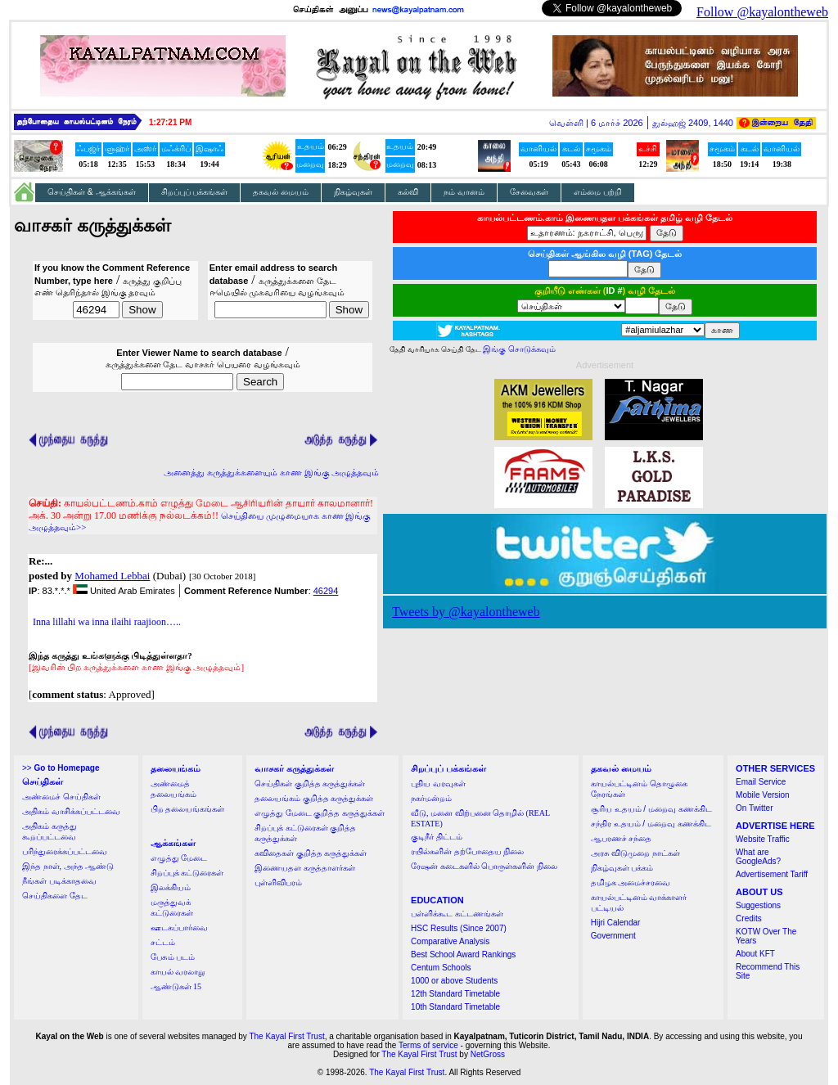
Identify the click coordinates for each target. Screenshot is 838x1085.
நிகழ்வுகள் (353, 191)
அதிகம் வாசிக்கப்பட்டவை (71, 811)
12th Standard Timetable (455, 993)
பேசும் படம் (173, 956)
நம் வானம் (464, 191)
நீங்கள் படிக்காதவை (59, 880)
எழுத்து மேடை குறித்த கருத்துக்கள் (320, 812)
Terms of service (428, 1045)
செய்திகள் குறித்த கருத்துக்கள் (310, 783)
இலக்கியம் (171, 887)
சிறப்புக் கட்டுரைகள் (187, 872)
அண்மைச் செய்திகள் (61, 796)
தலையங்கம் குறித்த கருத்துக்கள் (314, 798)
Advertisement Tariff (772, 874)
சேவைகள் (529, 191)
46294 (326, 591)
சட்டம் (163, 942)
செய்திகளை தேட (55, 895)
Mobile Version (763, 794)
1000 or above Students (454, 980)
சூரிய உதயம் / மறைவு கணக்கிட (651, 808)
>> (60, 767)
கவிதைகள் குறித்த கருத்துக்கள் (311, 853)
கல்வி (408, 191)
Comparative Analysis (450, 941)
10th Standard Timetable (455, 1006)
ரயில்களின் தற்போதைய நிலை (467, 851)
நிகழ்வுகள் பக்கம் (622, 867)
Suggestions (758, 905)
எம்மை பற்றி (598, 191)
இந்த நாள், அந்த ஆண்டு (68, 866)
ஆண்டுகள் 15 (176, 986)
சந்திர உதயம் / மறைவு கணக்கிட (651, 823)
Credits (749, 918)
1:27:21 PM (170, 122)
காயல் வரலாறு (178, 971)
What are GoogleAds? (758, 857)
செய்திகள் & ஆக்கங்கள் (91, 191)
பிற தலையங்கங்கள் (188, 808)
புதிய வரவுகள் (438, 783)
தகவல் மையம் (281, 191)
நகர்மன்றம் (431, 798)
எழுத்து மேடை (179, 857)
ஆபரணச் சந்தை (621, 838)
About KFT (755, 953)
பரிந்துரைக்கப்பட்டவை (64, 851)
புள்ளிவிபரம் (278, 882)
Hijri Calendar (616, 922)
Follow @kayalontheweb (762, 12)
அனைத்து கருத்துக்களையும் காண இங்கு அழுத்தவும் (271, 472)
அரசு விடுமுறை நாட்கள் (635, 853)
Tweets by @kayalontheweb (466, 612)
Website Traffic (763, 839)
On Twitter (754, 808)
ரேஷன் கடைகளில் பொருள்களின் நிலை (484, 866)
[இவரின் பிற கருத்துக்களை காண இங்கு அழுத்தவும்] (136, 667)
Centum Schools (441, 967)
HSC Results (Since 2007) (459, 928)
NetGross (488, 1054)
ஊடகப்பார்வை (179, 927)
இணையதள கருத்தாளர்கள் (305, 867)
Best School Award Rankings (463, 954)
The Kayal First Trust (286, 1036)
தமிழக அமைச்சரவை (631, 882)
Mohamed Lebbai (112, 576)
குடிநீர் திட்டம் (436, 836)
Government (613, 935)
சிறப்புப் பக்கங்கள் (194, 191)
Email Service (761, 781)
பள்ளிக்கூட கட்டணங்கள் (457, 913)
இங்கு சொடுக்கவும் (519, 348)
